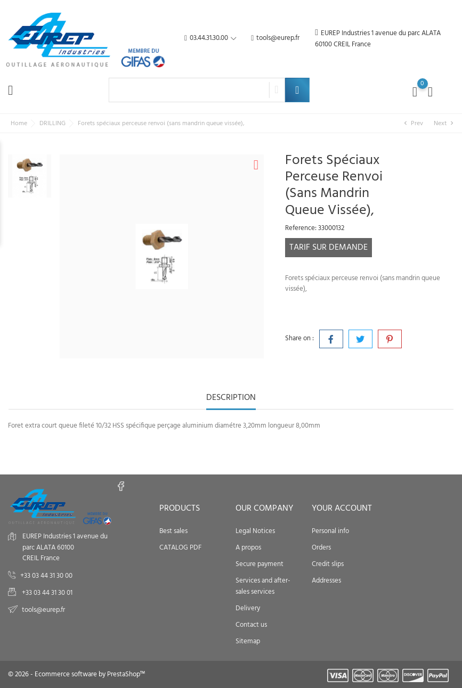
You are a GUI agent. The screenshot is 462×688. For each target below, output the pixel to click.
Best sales (173, 531)
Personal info (330, 531)
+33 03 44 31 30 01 (46, 593)
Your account (342, 508)
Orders (321, 547)
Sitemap (248, 641)
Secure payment (259, 564)
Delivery (248, 608)
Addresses (326, 580)
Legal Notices (255, 531)
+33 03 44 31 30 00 (46, 575)
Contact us (251, 624)
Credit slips (328, 564)
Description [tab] (231, 398)
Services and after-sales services (263, 586)
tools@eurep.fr (275, 38)
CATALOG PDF (180, 547)
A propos (248, 547)
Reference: (301, 228)
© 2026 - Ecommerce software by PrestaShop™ (76, 674)
